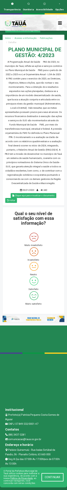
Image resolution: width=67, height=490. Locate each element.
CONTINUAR (52, 477)
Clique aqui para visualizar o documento (33, 195)
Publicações (46, 38)
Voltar (11, 200)
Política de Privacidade (21, 478)
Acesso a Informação (26, 38)
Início (8, 38)
